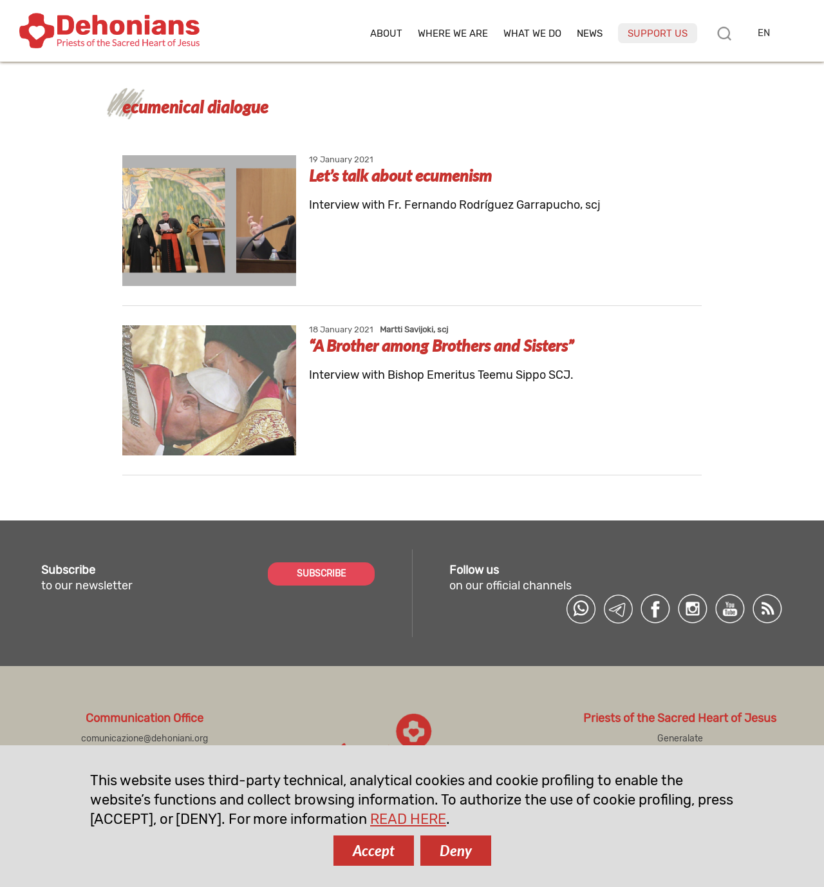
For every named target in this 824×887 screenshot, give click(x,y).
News (590, 34)
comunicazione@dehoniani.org (144, 738)
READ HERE (408, 819)
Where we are (453, 34)
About (386, 34)
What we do (532, 34)
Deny (456, 850)
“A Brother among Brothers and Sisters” (441, 345)
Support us (658, 33)
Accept (374, 850)
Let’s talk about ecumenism (400, 175)
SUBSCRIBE (321, 573)
